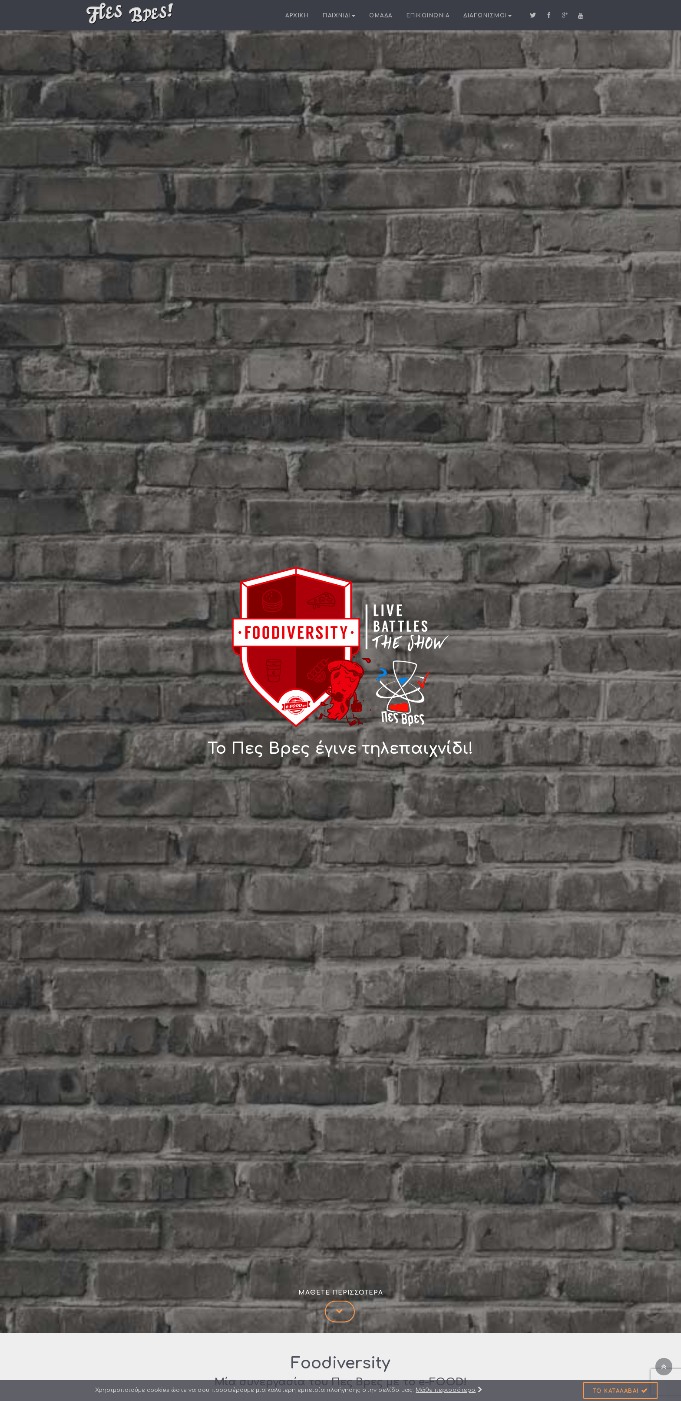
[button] (620, 1390)
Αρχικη (297, 16)
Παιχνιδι (339, 16)
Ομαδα (381, 16)
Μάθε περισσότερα (449, 1390)
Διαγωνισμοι (487, 16)
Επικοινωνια (428, 16)
